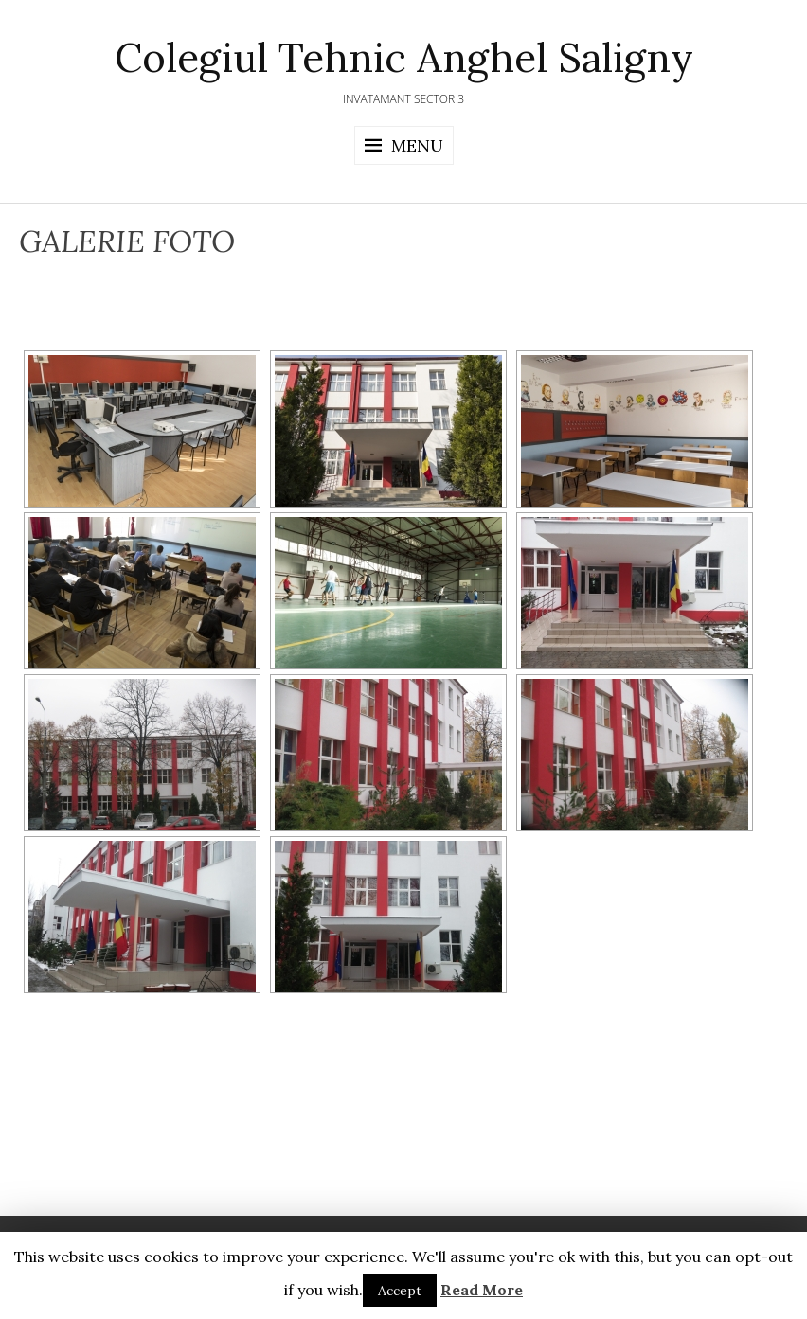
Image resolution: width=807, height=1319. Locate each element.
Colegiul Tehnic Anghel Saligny (404, 57)
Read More (481, 1289)
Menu (417, 145)
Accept (399, 1290)
